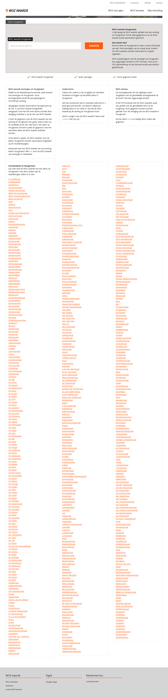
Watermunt (120, 552)
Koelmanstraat (68, 462)
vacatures (135, 2)
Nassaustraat (68, 614)
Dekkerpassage (15, 585)
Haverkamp (67, 287)
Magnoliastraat (68, 541)
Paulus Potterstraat (124, 199)
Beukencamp (14, 272)
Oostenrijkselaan (123, 168)
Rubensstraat (121, 318)
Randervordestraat (124, 264)
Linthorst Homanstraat (72, 524)
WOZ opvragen (115, 10)
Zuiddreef (120, 623)
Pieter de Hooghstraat (125, 219)
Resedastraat (121, 284)
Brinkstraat (13, 334)
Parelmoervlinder (123, 188)
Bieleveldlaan (14, 275)
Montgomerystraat (70, 595)
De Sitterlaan (14, 518)
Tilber (118, 459)
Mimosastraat (68, 589)
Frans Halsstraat (69, 233)
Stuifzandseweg (122, 428)
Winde (118, 597)
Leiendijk (66, 510)
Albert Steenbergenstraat (19, 196)
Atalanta (12, 230)
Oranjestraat (121, 174)
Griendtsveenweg (69, 264)
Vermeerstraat (122, 527)
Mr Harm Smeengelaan (72, 603)
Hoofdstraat (67, 338)
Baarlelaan (13, 235)
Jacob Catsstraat (69, 372)
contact (159, 2)
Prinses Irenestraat (124, 247)
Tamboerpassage (123, 437)
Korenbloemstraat (70, 482)
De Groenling (14, 416)
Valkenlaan (120, 476)
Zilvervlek (120, 620)
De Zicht (12, 580)
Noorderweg (67, 640)
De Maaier (13, 464)
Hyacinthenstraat (69, 355)
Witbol (118, 600)
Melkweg (66, 569)
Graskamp (66, 259)
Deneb (11, 594)
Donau (11, 605)
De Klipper (12, 444)
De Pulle (12, 489)
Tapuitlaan (120, 442)
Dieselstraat (13, 597)
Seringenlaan (121, 366)
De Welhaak (13, 557)
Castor (11, 354)
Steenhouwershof (123, 417)
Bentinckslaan (14, 252)
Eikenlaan (66, 174)
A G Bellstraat (14, 179)
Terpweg (119, 451)
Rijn (117, 304)
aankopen (9, 686)
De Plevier (12, 481)
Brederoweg (13, 328)
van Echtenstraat (123, 493)
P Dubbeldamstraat (124, 182)
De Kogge (12, 447)
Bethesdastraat (15, 264)
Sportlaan (120, 406)
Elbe (64, 185)
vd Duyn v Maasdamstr (126, 518)
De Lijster (12, 461)
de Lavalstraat (14, 458)
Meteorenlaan (68, 583)
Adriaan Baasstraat (16, 190)
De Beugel (13, 385)
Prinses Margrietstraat (125, 250)
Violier (118, 530)
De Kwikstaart (14, 456)
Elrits (64, 188)
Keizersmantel (68, 431)
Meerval (65, 566)
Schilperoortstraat (123, 338)
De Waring (13, 552)
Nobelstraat (67, 631)
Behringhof (13, 247)
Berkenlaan (13, 261)
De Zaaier (12, 574)
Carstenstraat (14, 351)
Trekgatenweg (122, 465)
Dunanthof (13, 633)
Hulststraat (67, 349)
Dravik (11, 622)
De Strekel (12, 526)
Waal (118, 550)
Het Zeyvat (67, 332)
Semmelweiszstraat (124, 363)
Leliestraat (66, 516)
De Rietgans (13, 501)
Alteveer (12, 204)
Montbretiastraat (69, 592)
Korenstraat (67, 485)
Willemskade (121, 595)
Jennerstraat (67, 386)
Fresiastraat (67, 236)
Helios (64, 295)
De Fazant (12, 402)
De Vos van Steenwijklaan (19, 546)
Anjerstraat (13, 218)
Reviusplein (120, 290)
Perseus (119, 205)
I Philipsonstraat (69, 358)
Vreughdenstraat (123, 547)
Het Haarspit (67, 315)
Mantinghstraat (68, 544)
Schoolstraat (121, 343)
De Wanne (13, 549)
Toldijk (118, 462)
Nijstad (65, 629)
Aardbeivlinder (14, 182)
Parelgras (120, 185)
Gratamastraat (68, 262)
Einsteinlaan (67, 180)
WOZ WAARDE (17, 10)
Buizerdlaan (13, 340)
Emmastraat (67, 194)
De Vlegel (12, 543)
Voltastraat (120, 538)
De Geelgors (13, 408)
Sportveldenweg (123, 408)
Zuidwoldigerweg (123, 631)
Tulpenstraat (121, 470)
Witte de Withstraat (124, 606)
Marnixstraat (67, 552)
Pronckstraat (121, 256)
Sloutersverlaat (122, 380)
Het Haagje (67, 312)
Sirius (118, 372)
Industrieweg (67, 363)
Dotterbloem (14, 608)
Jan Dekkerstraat (69, 380)
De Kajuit (12, 430)
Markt (64, 550)
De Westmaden (15, 560)
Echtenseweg (14, 645)
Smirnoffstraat (122, 386)
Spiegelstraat (121, 400)
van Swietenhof (122, 516)
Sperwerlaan (121, 394)
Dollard (11, 602)
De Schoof (13, 512)
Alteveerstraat (14, 207)
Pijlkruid (119, 222)
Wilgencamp (121, 583)
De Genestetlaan (15, 410)
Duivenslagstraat (15, 628)
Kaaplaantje (67, 408)
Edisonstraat (13, 653)
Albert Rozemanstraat (17, 193)
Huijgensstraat (68, 346)
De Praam (12, 487)
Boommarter (14, 306)
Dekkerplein (13, 588)
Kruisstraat (66, 496)
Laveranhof (67, 504)
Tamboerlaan (121, 434)
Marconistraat (68, 547)
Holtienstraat (67, 335)
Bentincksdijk (14, 249)
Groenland (66, 270)
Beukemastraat (15, 269)
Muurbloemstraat (69, 606)
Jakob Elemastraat (70, 377)
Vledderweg (121, 535)
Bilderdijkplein (14, 283)
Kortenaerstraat (69, 490)
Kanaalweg (67, 417)
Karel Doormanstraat (71, 422)
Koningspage (67, 479)
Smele (118, 383)
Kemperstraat (68, 434)
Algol (10, 201)
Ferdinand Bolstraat (70, 214)
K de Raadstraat (69, 406)
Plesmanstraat (122, 225)
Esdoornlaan (67, 199)
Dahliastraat (13, 374)
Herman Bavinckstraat (71, 307)
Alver (10, 210)
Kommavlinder (68, 473)
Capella (11, 348)
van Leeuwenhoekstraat (126, 507)
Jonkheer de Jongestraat (72, 389)
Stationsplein (121, 411)
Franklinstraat (68, 230)
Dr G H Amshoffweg (17, 616)
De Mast (12, 467)
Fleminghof (67, 219)
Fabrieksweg (67, 211)
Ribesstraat (120, 295)
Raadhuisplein (122, 259)
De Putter (12, 495)
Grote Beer (67, 278)
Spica (118, 397)
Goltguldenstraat (69, 253)
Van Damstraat (122, 482)
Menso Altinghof (69, 575)
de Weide (12, 554)
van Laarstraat (122, 504)
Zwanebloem (121, 634)
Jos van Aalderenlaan (71, 391)
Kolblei (65, 465)
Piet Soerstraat (122, 216)
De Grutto (12, 419)
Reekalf (119, 273)
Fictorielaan (67, 216)
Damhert (12, 376)
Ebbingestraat (14, 642)
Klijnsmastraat (68, 451)
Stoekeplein (121, 425)
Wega (118, 566)
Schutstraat (121, 355)
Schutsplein (120, 352)
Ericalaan (66, 197)
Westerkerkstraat (123, 572)
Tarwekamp (121, 445)
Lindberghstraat (69, 518)
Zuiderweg (120, 629)
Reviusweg (120, 293)
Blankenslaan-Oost (16, 289)
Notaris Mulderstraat (71, 643)
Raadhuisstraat (122, 262)
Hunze (65, 352)
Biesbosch (12, 278)
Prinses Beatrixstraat (125, 245)
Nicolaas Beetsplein (70, 623)
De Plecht (12, 478)
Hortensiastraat (69, 341)
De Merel (12, 470)
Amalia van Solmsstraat (18, 213)
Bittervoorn (13, 286)
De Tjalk (12, 537)
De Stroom (13, 529)
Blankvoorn (13, 295)
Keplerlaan (66, 437)
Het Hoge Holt (68, 318)
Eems (64, 168)
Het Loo (65, 324)
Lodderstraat (67, 533)
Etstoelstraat (67, 202)
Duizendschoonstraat (17, 631)
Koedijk (65, 456)
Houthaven (67, 343)
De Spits (12, 523)
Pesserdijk (120, 208)
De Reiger (12, 498)
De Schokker (13, 509)
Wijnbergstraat (122, 578)
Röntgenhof (121, 270)
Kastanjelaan (67, 428)
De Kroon (12, 453)
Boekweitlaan (14, 300)
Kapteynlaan (67, 420)
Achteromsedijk (15, 187)
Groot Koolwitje (69, 276)
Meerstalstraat (68, 564)
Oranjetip (120, 177)
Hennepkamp (68, 301)
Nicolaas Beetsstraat (71, 626)
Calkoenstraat (14, 343)
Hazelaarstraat (68, 290)
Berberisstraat (14, 255)
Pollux (118, 228)
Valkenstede (121, 479)
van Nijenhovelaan (124, 513)
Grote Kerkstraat (69, 281)
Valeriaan (120, 473)
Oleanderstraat (122, 166)
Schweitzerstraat (123, 360)
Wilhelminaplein (122, 586)
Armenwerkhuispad (16, 224)
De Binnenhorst (15, 388)
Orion (118, 180)
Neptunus (66, 617)
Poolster (119, 230)
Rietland (119, 298)
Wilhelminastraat (123, 589)
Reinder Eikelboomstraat (126, 278)
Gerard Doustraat (69, 247)
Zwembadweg (122, 637)
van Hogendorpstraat (125, 502)
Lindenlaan (66, 521)
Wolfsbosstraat (122, 609)
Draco (11, 619)
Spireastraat (121, 403)
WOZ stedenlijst (12, 682)
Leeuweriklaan (68, 507)
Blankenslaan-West (16, 292)
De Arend (12, 382)
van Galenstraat (122, 496)
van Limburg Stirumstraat (127, 510)
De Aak (11, 379)
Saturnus (119, 332)
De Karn (12, 433)
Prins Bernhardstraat (125, 236)
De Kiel (11, 439)
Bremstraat (13, 331)
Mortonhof (67, 600)
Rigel (118, 301)
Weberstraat (121, 555)
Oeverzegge (67, 645)
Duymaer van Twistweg (18, 636)
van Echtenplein (122, 490)
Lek (63, 513)
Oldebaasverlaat (69, 648)
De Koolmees (14, 450)
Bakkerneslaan (14, 238)
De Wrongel (13, 568)
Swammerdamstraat (125, 431)
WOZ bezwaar (137, 10)
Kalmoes (66, 414)
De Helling (12, 422)
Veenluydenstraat (123, 524)
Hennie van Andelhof (71, 304)
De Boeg (12, 391)
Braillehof (12, 323)
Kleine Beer (67, 445)
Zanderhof (120, 612)
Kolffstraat (66, 468)
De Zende (12, 577)
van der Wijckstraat (124, 487)
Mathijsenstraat (69, 558)
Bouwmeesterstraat (17, 320)
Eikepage (66, 177)
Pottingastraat (122, 233)
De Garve (12, 405)
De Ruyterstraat (15, 504)
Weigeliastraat (122, 569)
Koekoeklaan (67, 459)
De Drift (11, 399)
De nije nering (14, 472)
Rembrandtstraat (123, 281)
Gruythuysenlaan (69, 284)
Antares (11, 221)
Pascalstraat (121, 194)
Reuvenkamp (121, 287)
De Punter (12, 492)
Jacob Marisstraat (69, 374)
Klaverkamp (67, 442)
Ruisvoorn (120, 321)
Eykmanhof (67, 208)
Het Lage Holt (68, 321)
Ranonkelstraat (122, 267)
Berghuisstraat (14, 258)
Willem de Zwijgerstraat (126, 592)
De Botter (12, 396)
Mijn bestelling (155, 10)
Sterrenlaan (121, 422)
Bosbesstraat (14, 312)
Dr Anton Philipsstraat (17, 611)
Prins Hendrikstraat (124, 239)
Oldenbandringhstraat (71, 651)
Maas (64, 538)
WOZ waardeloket (117, 2)
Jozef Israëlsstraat (70, 394)
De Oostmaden (15, 475)
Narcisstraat (67, 612)
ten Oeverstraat (122, 448)
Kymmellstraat (68, 499)
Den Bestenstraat (16, 591)
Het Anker (66, 310)
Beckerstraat (14, 241)
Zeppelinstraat (122, 617)
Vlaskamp (120, 533)
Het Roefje (66, 329)
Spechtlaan (120, 391)
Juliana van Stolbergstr (71, 397)
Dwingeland (13, 639)
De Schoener (14, 506)
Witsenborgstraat (123, 603)
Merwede (66, 578)
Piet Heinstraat (122, 214)
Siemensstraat (122, 369)
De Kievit (12, 441)
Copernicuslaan (15, 360)
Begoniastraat (14, 244)
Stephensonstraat (123, 420)
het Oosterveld (68, 326)
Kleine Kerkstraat (69, 448)
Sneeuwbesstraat (123, 389)
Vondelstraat (121, 541)
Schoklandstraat (123, 341)
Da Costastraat (15, 371)
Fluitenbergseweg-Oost (72, 225)
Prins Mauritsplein (123, 242)
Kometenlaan (68, 470)
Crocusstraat (14, 365)
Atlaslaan (12, 233)
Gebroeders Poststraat (72, 242)
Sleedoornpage (122, 374)
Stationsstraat (122, 414)
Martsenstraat (68, 555)
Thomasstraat (122, 454)
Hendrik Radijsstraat (71, 298)
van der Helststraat (124, 485)
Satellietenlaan (122, 329)
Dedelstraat (13, 583)
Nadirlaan (66, 609)
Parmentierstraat (123, 191)
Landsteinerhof (68, 502)
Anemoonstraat (15, 216)
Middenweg (67, 586)
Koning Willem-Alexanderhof (74, 476)
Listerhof (66, 530)
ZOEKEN (94, 45)
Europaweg (67, 205)
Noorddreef (67, 637)
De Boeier (12, 393)
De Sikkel (12, 515)
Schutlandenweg (123, 349)
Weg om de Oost (123, 564)
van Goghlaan (122, 499)
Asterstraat (13, 227)
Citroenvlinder (14, 357)
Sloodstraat (121, 377)
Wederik (119, 558)
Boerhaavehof (14, 303)
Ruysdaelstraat (122, 324)
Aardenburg (13, 185)
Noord (65, 634)
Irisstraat (66, 366)
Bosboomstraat (15, 314)
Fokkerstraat (67, 228)
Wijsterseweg (121, 581)
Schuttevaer (121, 358)
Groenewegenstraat (70, 267)
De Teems (13, 532)
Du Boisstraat (14, 625)
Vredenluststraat (123, 544)
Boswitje (12, 317)
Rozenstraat (121, 315)
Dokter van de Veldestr (18, 600)
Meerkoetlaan (68, 561)
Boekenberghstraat (16, 297)
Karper (65, 425)
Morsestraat (67, 597)
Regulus (119, 276)
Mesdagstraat (68, 581)
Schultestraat (121, 346)
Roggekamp (121, 310)
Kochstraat (67, 454)
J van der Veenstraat (71, 369)
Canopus (12, 345)
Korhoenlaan (67, 487)
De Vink (11, 540)
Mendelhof (66, 572)
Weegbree (120, 561)
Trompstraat (121, 468)
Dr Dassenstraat (15, 614)
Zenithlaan (120, 614)
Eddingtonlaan (14, 648)
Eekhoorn (66, 166)
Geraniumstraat (69, 245)
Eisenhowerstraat (69, 182)
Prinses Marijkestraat (125, 253)
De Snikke (12, 520)
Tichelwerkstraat (123, 456)
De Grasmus (13, 413)
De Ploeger (13, 484)
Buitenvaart (13, 337)
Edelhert (12, 650)
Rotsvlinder (120, 312)
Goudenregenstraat (70, 256)
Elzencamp (66, 191)
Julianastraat (67, 400)
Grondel (65, 273)
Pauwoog (120, 202)
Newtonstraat (68, 620)
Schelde (119, 335)
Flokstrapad (67, 222)
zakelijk (147, 2)
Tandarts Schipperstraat (126, 439)
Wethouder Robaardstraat (127, 575)
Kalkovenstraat (68, 411)
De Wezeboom (15, 563)
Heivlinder (66, 293)
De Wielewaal (14, 566)
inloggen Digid (51, 682)
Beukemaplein (14, 266)
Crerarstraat (13, 362)
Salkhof (119, 326)
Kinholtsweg (67, 439)
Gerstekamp (67, 250)
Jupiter (65, 403)
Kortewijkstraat (68, 493)
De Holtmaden (14, 424)
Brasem (11, 326)
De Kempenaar (15, 436)
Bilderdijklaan (14, 280)
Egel (64, 171)
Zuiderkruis (120, 626)
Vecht (118, 521)
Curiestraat (13, 368)
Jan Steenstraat (68, 383)
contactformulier (92, 681)
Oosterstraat (121, 171)
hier (30, 151)
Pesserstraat (121, 211)
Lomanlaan (67, 535)
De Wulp (12, 571)
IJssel (64, 360)
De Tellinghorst (15, 535)
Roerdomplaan (122, 307)
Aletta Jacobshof (15, 199)
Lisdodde (66, 527)
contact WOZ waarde (14, 689)
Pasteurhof (120, 197)
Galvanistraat (67, 239)
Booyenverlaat (14, 309)
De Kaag (12, 427)
